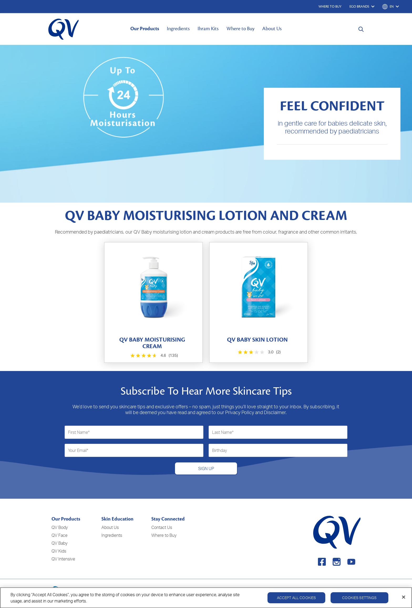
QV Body (60, 527)
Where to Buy (240, 28)
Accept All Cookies (296, 600)
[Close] (403, 600)
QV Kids (59, 551)
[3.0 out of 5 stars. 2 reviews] (259, 352)
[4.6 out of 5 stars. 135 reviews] (154, 356)
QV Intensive (63, 558)
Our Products (144, 28)
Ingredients (178, 28)
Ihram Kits (208, 28)
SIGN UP (206, 468)
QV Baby (60, 543)
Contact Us (161, 527)
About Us (272, 28)
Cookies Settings (359, 600)
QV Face (60, 535)
